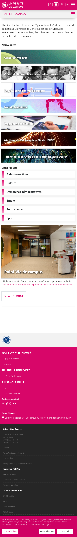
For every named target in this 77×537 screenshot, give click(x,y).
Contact (6, 448)
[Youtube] (14, 403)
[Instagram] (10, 403)
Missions (7, 364)
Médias (5, 501)
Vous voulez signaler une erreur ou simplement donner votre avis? (36, 417)
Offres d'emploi (9, 506)
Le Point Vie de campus (13, 376)
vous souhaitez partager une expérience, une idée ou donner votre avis (37, 284)
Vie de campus (15, 13)
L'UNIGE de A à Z (9, 458)
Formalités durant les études (14, 480)
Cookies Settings (10, 531)
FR (56, 4)
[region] (38, 526)
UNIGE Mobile (8, 496)
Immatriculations (9, 474)
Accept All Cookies (47, 531)
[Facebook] (7, 403)
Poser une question (10, 485)
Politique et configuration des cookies (17, 463)
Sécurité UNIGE (14, 296)
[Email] (3, 403)
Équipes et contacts (11, 359)
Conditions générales (12, 393)
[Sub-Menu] (73, 14)
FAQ (5, 388)
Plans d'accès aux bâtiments (13, 453)
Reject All (65, 531)
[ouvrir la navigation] (73, 4)
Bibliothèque (8, 512)
